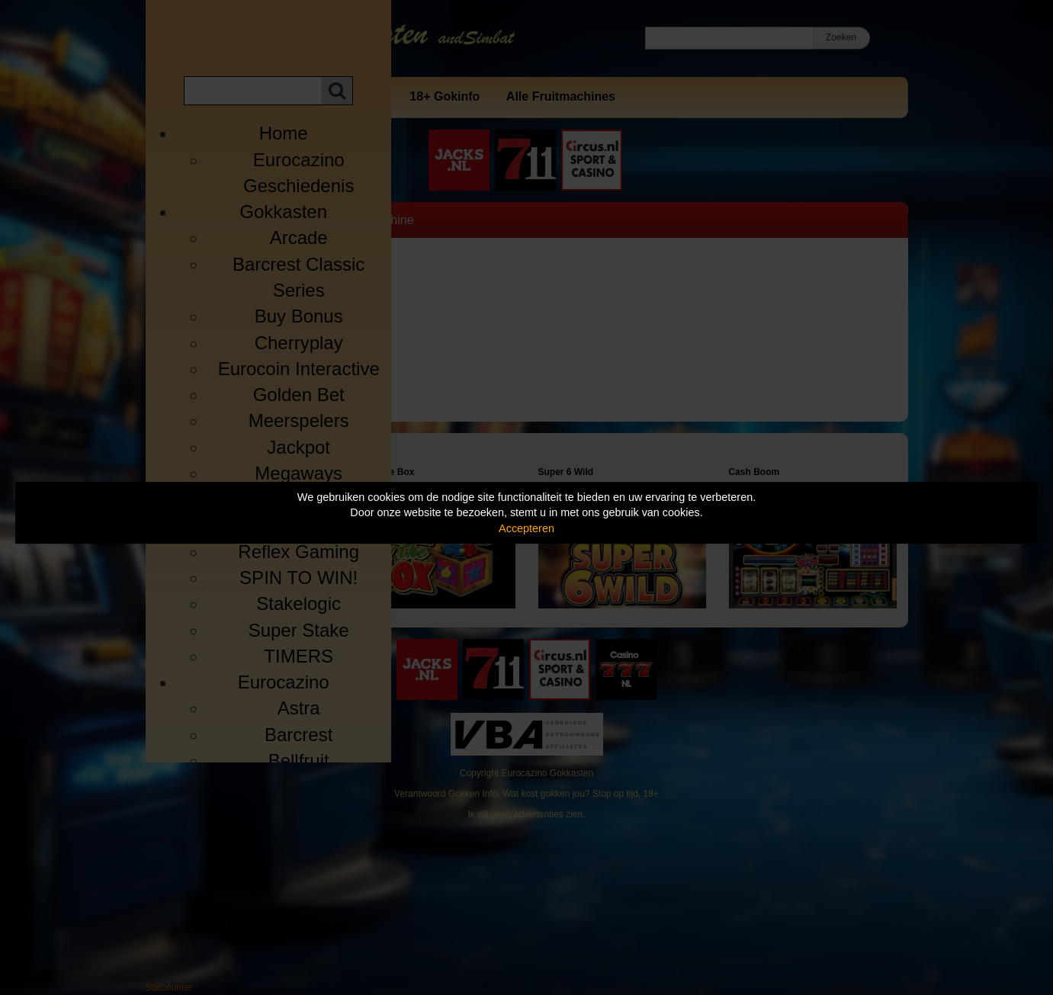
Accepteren (526, 528)
